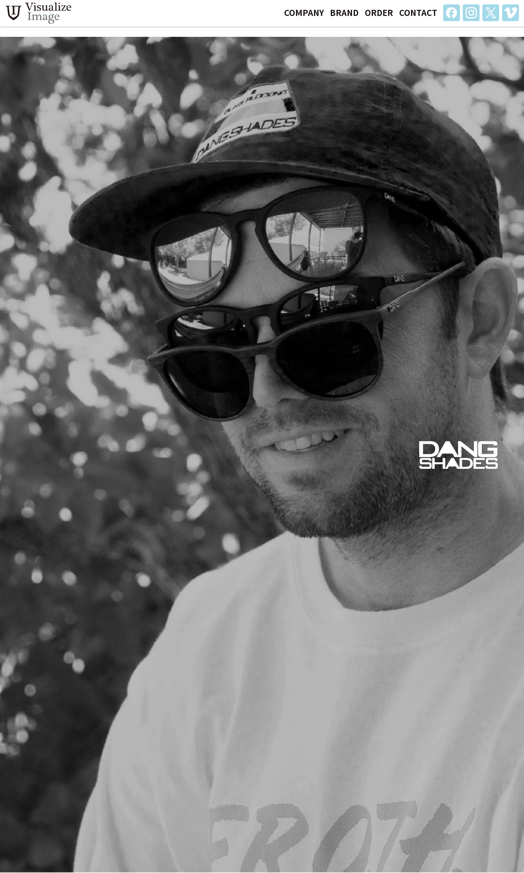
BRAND (344, 18)
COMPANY (304, 18)
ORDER (379, 18)
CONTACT (418, 18)
